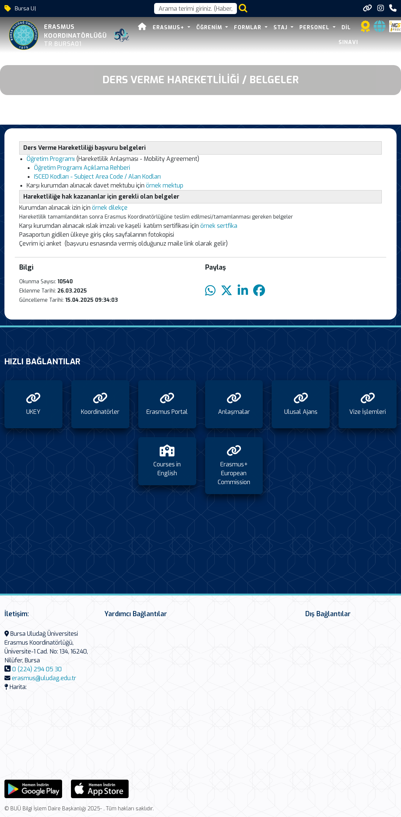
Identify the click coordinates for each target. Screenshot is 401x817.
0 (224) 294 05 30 (37, 669)
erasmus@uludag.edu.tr (44, 678)
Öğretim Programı (51, 159)
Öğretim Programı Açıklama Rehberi (82, 168)
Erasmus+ (169, 27)
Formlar (248, 27)
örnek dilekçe (109, 208)
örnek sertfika (218, 226)
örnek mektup (164, 185)
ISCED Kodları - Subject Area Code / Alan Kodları (97, 176)
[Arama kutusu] (195, 8)
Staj (281, 27)
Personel (315, 27)
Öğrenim (210, 27)
